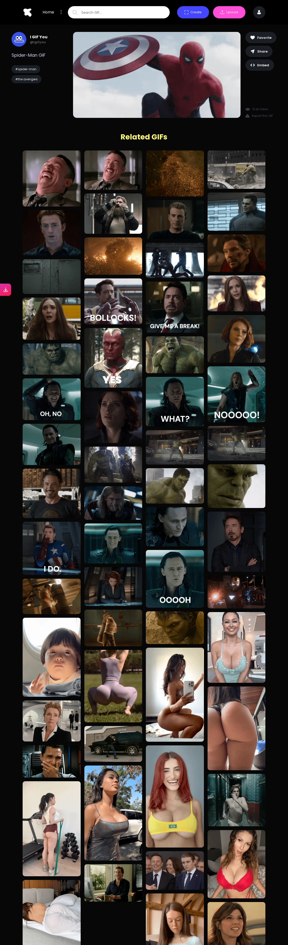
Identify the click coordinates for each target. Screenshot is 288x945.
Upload (229, 12)
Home (48, 12)
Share (259, 51)
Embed (259, 65)
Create (193, 12)
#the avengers (26, 79)
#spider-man (25, 69)
